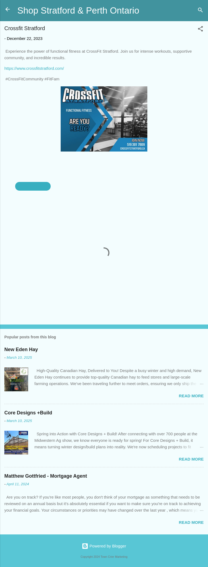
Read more (191, 395)
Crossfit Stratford (33, 186)
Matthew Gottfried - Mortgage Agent (45, 476)
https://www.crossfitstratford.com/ (34, 68)
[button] (200, 30)
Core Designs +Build (28, 412)
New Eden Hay (21, 349)
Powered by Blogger (104, 546)
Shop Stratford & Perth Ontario (78, 10)
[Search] (200, 11)
